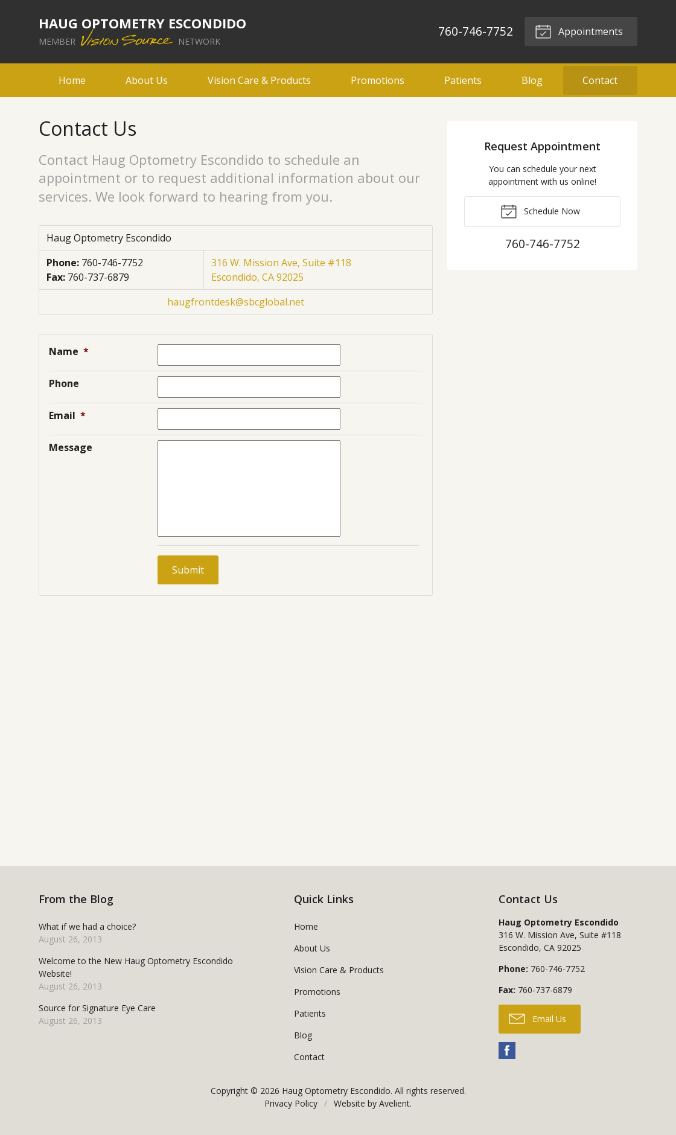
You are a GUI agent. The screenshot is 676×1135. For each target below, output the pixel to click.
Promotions (377, 80)
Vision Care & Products (259, 80)
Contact (599, 80)
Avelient (394, 1103)
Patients (463, 80)
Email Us (537, 1017)
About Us (147, 80)
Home (72, 80)
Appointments (579, 30)
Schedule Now (540, 210)
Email (67, 415)
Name (69, 351)
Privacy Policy (290, 1103)
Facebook (507, 1050)
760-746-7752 (475, 31)
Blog (532, 80)
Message (70, 447)
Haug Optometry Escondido (336, 1090)
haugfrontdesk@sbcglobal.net (235, 302)
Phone (64, 383)
